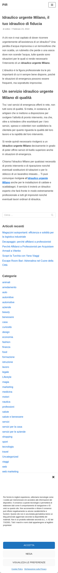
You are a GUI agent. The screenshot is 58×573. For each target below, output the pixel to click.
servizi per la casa (12, 426)
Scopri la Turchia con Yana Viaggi (20, 255)
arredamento (9, 287)
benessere (8, 317)
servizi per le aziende (14, 431)
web (4, 466)
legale (5, 372)
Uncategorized (10, 456)
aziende (6, 307)
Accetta (29, 545)
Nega (29, 553)
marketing (7, 387)
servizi (5, 421)
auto (4, 292)
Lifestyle (6, 377)
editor (7, 29)
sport (5, 441)
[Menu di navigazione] (52, 4)
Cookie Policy (17, 569)
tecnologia (8, 446)
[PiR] (4, 4)
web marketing (10, 471)
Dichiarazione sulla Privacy (35, 569)
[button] (53, 477)
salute (5, 411)
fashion (6, 342)
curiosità (7, 327)
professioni (8, 406)
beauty (6, 312)
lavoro (5, 367)
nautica (6, 401)
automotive (8, 302)
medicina (7, 391)
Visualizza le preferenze (29, 562)
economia (7, 337)
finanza (6, 347)
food (4, 352)
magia (5, 382)
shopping (7, 436)
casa (5, 322)
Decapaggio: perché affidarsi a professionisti (26, 241)
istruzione (7, 362)
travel (5, 451)
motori (5, 396)
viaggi (5, 461)
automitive (8, 297)
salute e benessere (12, 416)
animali (6, 282)
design (6, 332)
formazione (8, 357)
